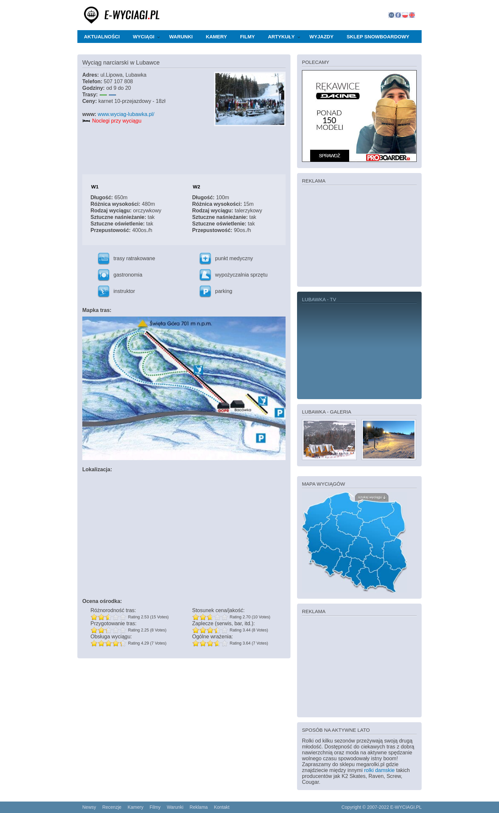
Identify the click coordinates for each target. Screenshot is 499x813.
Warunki (181, 36)
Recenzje (111, 807)
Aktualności (102, 36)
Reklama (199, 807)
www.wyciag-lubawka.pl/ (126, 114)
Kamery (216, 36)
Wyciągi (143, 36)
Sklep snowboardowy (378, 36)
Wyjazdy (321, 36)
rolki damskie (379, 770)
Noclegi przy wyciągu (116, 121)
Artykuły (281, 36)
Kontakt (221, 807)
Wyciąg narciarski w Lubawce (121, 62)
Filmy (247, 36)
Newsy (89, 807)
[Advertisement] (359, 235)
